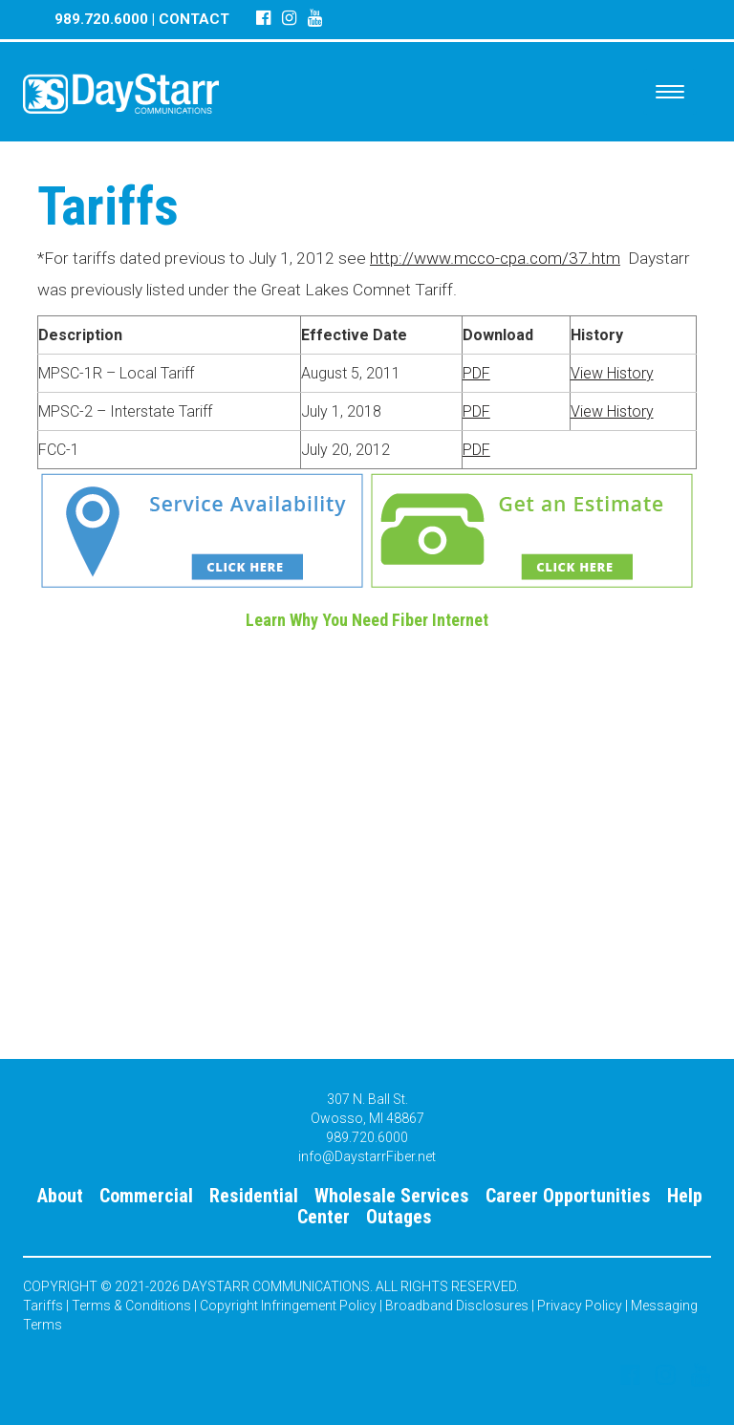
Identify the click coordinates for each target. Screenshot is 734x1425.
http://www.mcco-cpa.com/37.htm (495, 258)
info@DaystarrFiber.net (367, 1156)
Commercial (146, 1195)
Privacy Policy (579, 1305)
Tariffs (43, 1305)
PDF (476, 373)
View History (612, 373)
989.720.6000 (101, 19)
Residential (253, 1195)
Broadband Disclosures (457, 1305)
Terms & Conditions (131, 1305)
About (60, 1195)
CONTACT (194, 19)
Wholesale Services (391, 1195)
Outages (399, 1216)
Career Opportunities (568, 1195)
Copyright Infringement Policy (288, 1305)
